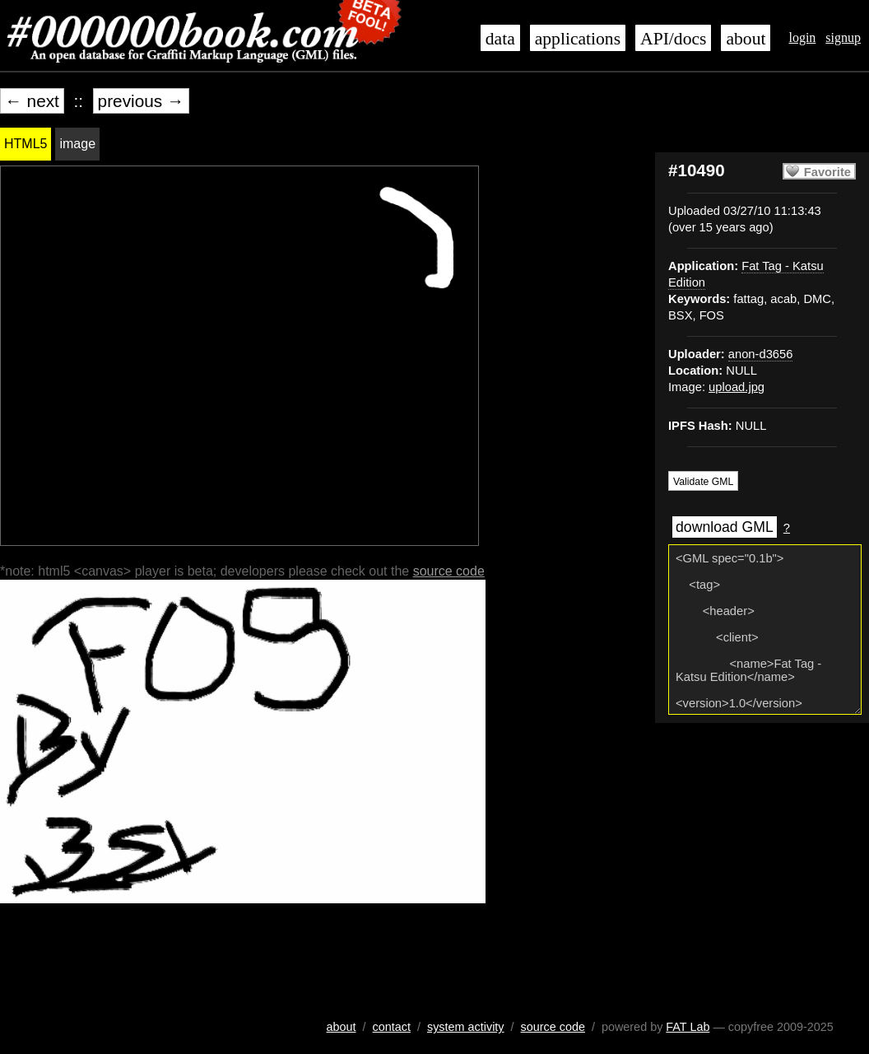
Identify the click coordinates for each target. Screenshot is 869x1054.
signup (843, 37)
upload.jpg (736, 387)
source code (449, 571)
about (745, 39)
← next (32, 100)
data (500, 39)
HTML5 (25, 144)
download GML (725, 527)
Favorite (827, 172)
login (802, 37)
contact (392, 1026)
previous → (141, 100)
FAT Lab (687, 1026)
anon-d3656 (760, 354)
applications (577, 39)
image (77, 144)
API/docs (673, 39)
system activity (465, 1026)
